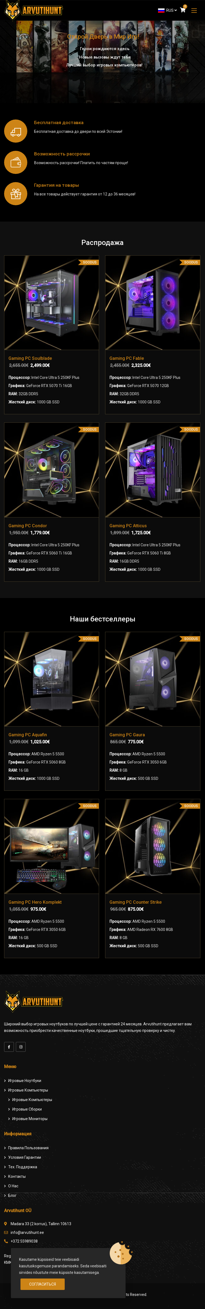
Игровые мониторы (29, 1119)
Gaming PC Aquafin (27, 734)
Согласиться (42, 1284)
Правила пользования (28, 1148)
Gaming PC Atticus (128, 525)
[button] (194, 10)
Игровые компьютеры (28, 1090)
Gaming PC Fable (126, 358)
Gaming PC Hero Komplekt (35, 902)
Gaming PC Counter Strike (135, 902)
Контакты (17, 1176)
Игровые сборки (27, 1109)
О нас (13, 1186)
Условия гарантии (24, 1157)
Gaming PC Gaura (127, 734)
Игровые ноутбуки (24, 1080)
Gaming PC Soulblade (30, 358)
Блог (12, 1195)
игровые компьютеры (32, 1100)
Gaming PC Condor (27, 525)
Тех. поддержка (22, 1167)
